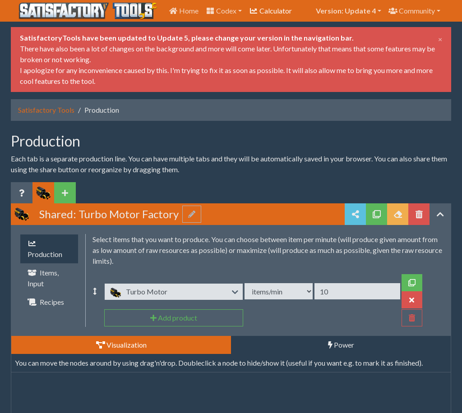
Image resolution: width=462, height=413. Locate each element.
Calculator (270, 10)
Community (411, 10)
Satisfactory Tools (46, 110)
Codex (221, 10)
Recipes (46, 302)
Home (184, 10)
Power (341, 344)
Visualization (121, 344)
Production (45, 249)
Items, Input (43, 278)
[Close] (440, 37)
